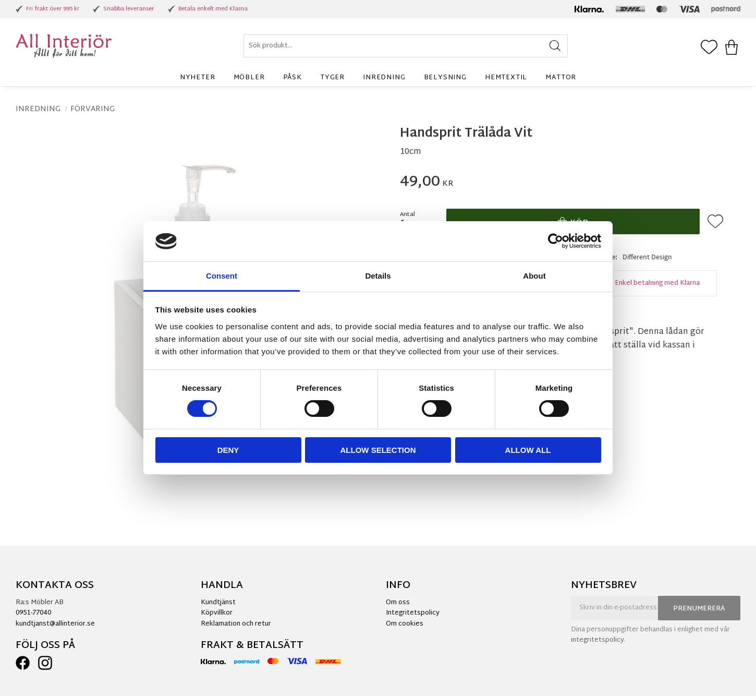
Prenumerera (699, 609)
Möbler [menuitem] (249, 77)
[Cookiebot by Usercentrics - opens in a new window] (555, 241)
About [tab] (534, 275)
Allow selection (378, 450)
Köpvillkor (217, 613)
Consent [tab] (221, 275)
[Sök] (555, 45)
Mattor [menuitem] (560, 77)
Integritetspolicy (413, 613)
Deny (228, 450)
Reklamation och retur (236, 624)
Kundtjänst (218, 602)
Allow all (528, 450)
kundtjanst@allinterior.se (55, 624)
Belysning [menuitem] (445, 77)
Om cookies (404, 624)
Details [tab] (378, 275)
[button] (709, 48)
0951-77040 (33, 613)
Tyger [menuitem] (332, 77)
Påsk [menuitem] (292, 77)
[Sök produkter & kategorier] (405, 45)
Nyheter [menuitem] (197, 77)
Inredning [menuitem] (384, 77)
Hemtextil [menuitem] (506, 77)
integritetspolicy (597, 640)
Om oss (398, 602)
